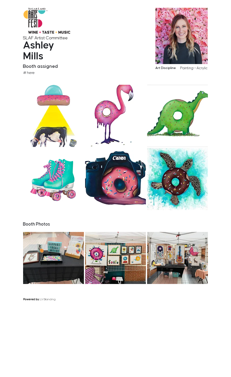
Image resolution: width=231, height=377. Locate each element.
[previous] (188, 213)
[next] (207, 213)
